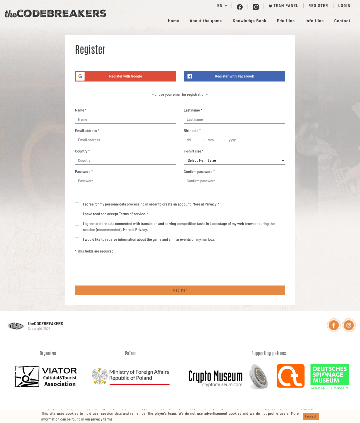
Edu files (286, 20)
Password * (84, 172)
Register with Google (108, 76)
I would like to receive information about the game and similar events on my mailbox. (149, 239)
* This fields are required (94, 251)
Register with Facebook (221, 76)
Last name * (193, 110)
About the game (206, 20)
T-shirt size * (194, 151)
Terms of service (132, 214)
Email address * (87, 130)
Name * (80, 110)
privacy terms (101, 419)
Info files (315, 20)
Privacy (210, 204)
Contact (342, 20)
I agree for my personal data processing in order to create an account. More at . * (151, 204)
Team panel (283, 6)
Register (318, 6)
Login (344, 6)
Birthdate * (192, 130)
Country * (82, 151)
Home (173, 20)
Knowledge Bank (249, 20)
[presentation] (113, 270)
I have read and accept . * (115, 214)
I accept (310, 416)
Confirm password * (199, 172)
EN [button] (220, 6)
